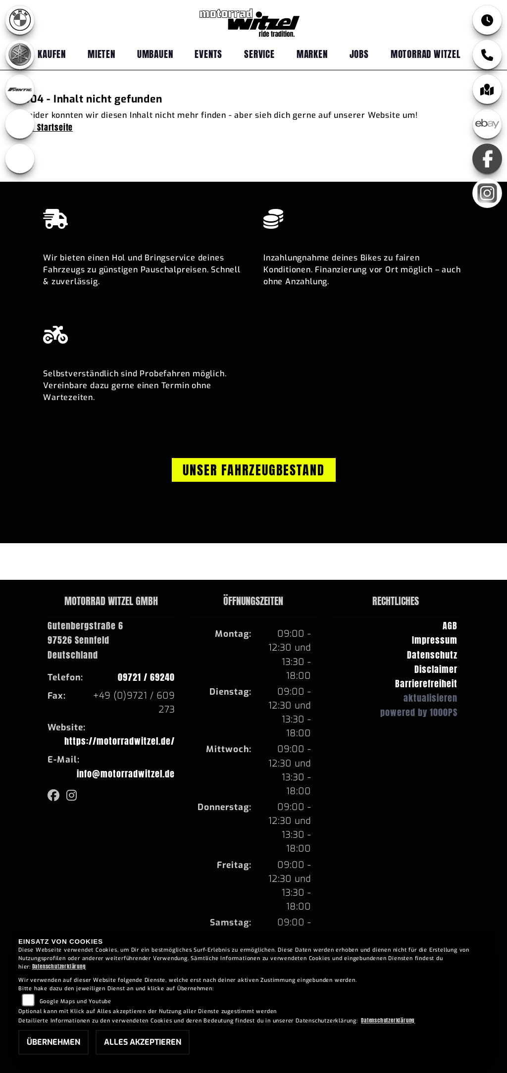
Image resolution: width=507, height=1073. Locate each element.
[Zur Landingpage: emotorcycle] (20, 158)
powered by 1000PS (418, 712)
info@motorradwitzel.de (126, 773)
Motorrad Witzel (426, 54)
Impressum (434, 640)
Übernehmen (53, 1042)
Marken (312, 54)
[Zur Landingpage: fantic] (20, 89)
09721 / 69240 (146, 677)
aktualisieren (430, 698)
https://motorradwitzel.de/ (119, 741)
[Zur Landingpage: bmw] (20, 20)
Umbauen (155, 54)
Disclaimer (435, 669)
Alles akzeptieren (142, 1042)
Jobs (359, 54)
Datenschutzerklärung (59, 966)
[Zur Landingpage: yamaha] (20, 54)
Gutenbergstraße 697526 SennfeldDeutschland (85, 640)
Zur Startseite (48, 127)
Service (259, 54)
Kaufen (52, 54)
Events (208, 54)
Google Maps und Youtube (75, 1001)
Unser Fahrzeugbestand (254, 469)
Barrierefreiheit (426, 683)
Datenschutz (432, 655)
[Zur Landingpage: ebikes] (20, 124)
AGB (450, 625)
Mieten (101, 54)
